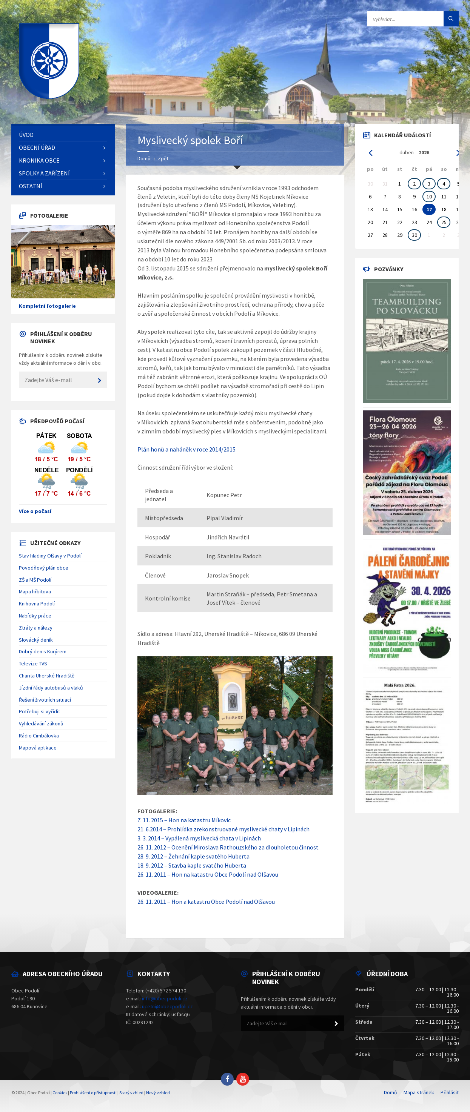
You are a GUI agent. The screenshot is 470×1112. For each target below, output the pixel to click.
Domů (144, 158)
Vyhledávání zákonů (41, 723)
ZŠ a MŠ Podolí (35, 579)
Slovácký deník (36, 639)
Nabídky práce (35, 615)
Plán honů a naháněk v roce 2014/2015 (186, 449)
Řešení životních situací (45, 699)
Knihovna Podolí (37, 603)
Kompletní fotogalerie (47, 306)
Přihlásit (450, 1092)
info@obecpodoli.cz (165, 998)
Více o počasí (35, 511)
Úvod (26, 134)
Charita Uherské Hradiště (46, 675)
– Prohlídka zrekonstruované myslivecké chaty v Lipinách (236, 829)
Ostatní (30, 186)
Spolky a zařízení (44, 173)
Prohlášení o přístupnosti (93, 1092)
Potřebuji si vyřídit (39, 711)
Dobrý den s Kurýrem (42, 651)
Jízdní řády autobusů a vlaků (51, 687)
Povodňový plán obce (43, 567)
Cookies (59, 1092)
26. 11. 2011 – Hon (160, 901)
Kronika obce (39, 160)
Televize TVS (33, 663)
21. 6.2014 (149, 829)
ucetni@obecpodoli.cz (167, 1006)
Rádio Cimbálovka (39, 735)
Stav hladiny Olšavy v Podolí (50, 555)
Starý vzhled (131, 1092)
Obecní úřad (37, 147)
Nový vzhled (158, 1092)
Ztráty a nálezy (35, 627)
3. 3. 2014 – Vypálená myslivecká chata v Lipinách (199, 838)
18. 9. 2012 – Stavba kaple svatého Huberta (191, 865)
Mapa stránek (419, 1092)
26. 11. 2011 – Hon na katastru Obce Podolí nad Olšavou (207, 874)
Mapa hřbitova (35, 591)
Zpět (163, 158)
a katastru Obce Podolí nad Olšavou (229, 901)
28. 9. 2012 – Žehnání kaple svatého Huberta (193, 856)
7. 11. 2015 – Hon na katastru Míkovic (184, 820)
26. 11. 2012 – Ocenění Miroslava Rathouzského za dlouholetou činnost (228, 847)
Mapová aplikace (38, 747)
